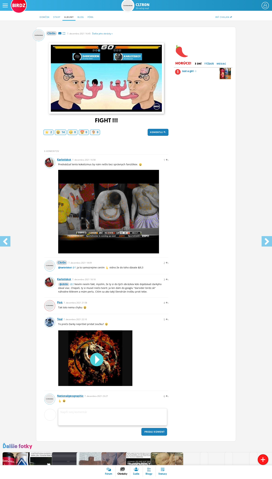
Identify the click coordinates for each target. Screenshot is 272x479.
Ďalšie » (102, 33)
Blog (81, 17)
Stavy (56, 17)
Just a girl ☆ (203, 72)
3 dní (198, 63)
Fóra (91, 17)
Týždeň (209, 63)
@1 (74, 269)
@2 (72, 287)
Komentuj (158, 132)
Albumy (69, 17)
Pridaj (154, 437)
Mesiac (221, 63)
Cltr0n (143, 6)
